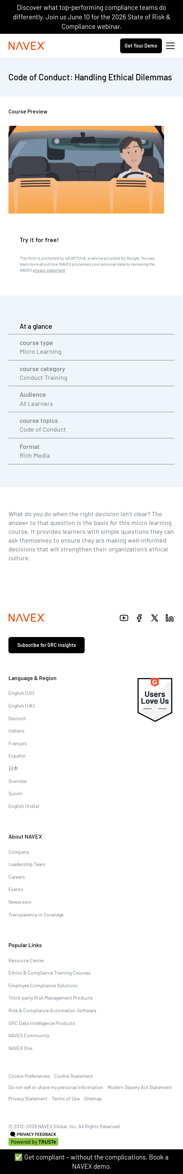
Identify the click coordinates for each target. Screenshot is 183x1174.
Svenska (17, 781)
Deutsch (17, 718)
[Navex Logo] (27, 46)
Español (17, 756)
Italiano (16, 731)
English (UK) (21, 706)
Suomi (15, 793)
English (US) (21, 693)
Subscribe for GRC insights (46, 645)
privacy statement (49, 269)
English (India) (23, 806)
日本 (13, 768)
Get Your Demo (141, 46)
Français (17, 743)
